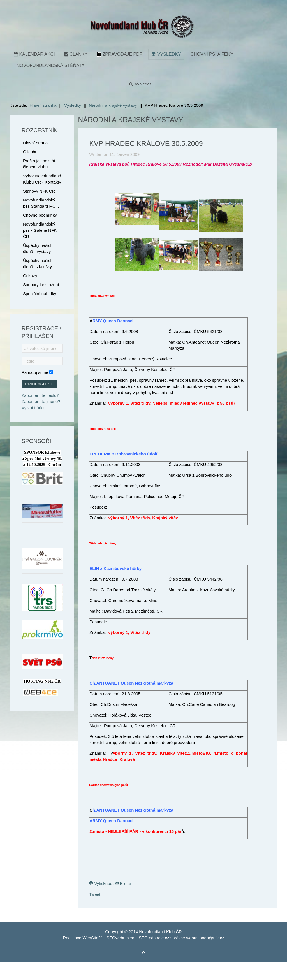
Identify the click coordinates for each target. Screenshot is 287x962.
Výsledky (166, 54)
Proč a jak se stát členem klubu (39, 163)
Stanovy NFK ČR (39, 191)
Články (75, 54)
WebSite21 (92, 937)
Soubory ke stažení (41, 284)
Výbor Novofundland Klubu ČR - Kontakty (42, 178)
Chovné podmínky (40, 215)
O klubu (30, 151)
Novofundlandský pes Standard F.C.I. (41, 203)
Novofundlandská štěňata (50, 65)
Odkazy (30, 275)
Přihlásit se (39, 383)
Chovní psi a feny (211, 54)
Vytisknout (102, 883)
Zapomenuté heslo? (40, 395)
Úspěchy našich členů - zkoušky (38, 263)
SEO (111, 937)
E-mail (123, 883)
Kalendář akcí (34, 54)
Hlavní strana (35, 142)
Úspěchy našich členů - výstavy (38, 248)
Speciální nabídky (39, 293)
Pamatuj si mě (35, 372)
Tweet (94, 894)
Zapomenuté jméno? (41, 401)
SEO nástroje (151, 937)
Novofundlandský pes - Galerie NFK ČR (40, 230)
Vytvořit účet (33, 407)
